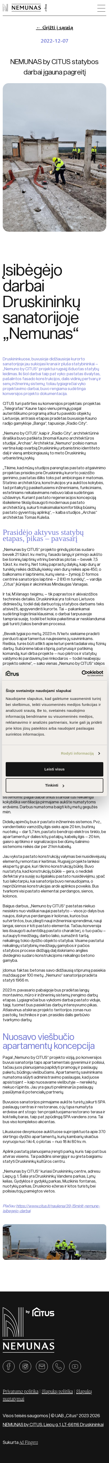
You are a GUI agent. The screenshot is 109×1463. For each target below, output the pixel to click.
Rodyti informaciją (77, 753)
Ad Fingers (28, 1442)
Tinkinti (54, 785)
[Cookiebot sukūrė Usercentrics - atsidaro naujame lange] (81, 673)
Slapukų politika (57, 1392)
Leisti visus (54, 769)
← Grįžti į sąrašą (54, 27)
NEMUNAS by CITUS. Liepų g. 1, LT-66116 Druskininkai (53, 1424)
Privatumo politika (20, 1392)
